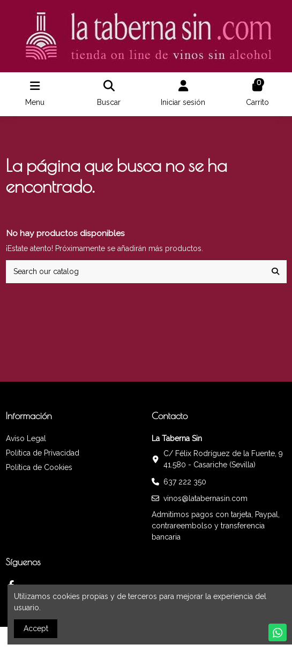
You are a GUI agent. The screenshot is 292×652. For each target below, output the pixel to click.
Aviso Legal (26, 438)
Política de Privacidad (42, 453)
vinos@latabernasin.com (205, 498)
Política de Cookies (39, 467)
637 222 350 (184, 481)
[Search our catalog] (275, 271)
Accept (36, 628)
